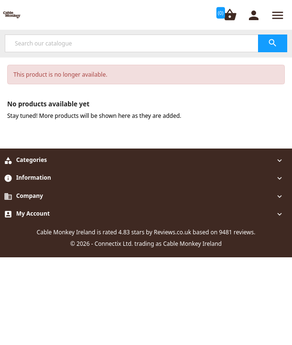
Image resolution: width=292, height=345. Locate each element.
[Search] (146, 43)
